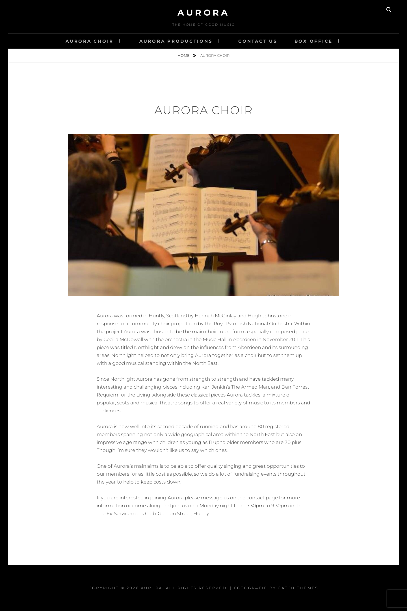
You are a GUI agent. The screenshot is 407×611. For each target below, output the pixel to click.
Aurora (203, 12)
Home (183, 55)
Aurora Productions (176, 41)
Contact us (258, 41)
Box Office (314, 41)
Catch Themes (298, 588)
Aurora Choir (90, 41)
